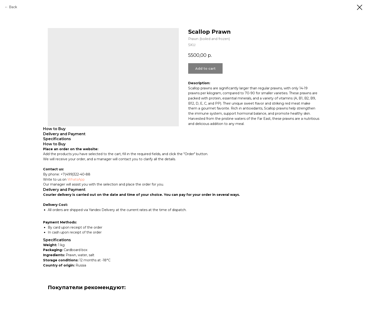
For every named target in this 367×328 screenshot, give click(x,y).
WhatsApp (76, 179)
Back (13, 7)
